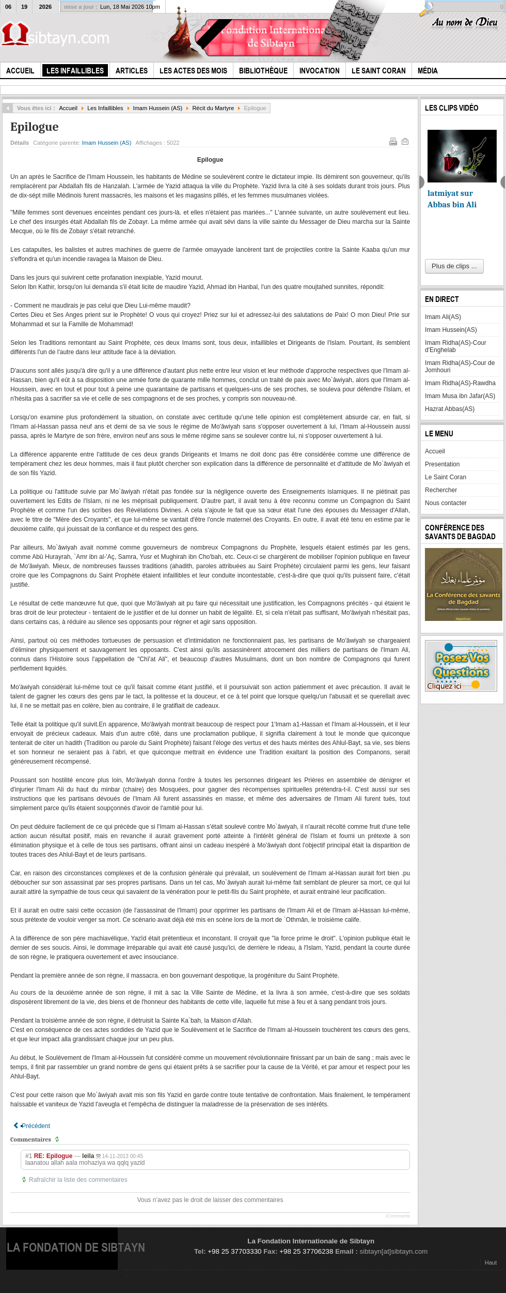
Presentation (442, 464)
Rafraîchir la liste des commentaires (78, 1179)
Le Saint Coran (445, 477)
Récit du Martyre (213, 108)
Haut (491, 1262)
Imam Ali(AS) (443, 317)
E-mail (404, 140)
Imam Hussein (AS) (158, 108)
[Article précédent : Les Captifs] (31, 1126)
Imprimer (392, 140)
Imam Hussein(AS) (451, 329)
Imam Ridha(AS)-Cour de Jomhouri (460, 366)
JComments (397, 1216)
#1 (28, 1156)
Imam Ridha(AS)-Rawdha (460, 383)
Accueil (68, 108)
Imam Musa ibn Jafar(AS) (460, 396)
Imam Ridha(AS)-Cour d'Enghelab (455, 346)
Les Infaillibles (105, 108)
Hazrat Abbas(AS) (450, 409)
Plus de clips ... (454, 266)
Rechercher (441, 490)
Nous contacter (446, 503)
